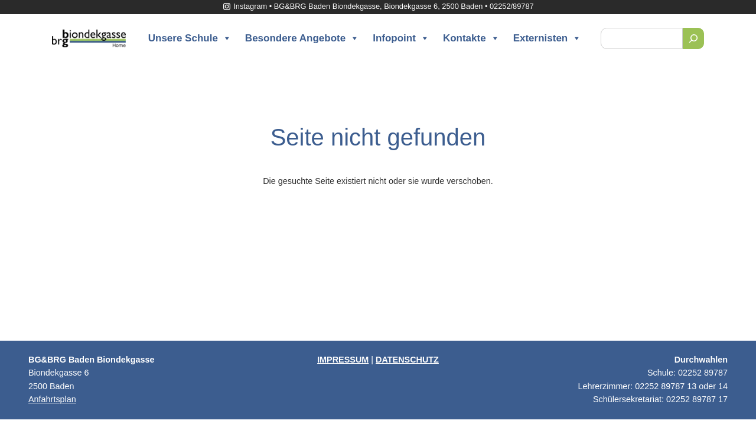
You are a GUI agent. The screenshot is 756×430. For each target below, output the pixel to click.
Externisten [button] (547, 38)
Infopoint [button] (401, 38)
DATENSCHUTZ (407, 359)
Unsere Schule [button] (190, 38)
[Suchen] (693, 38)
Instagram (244, 6)
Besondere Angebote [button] (302, 38)
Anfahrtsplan (52, 399)
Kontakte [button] (471, 38)
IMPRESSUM (343, 359)
